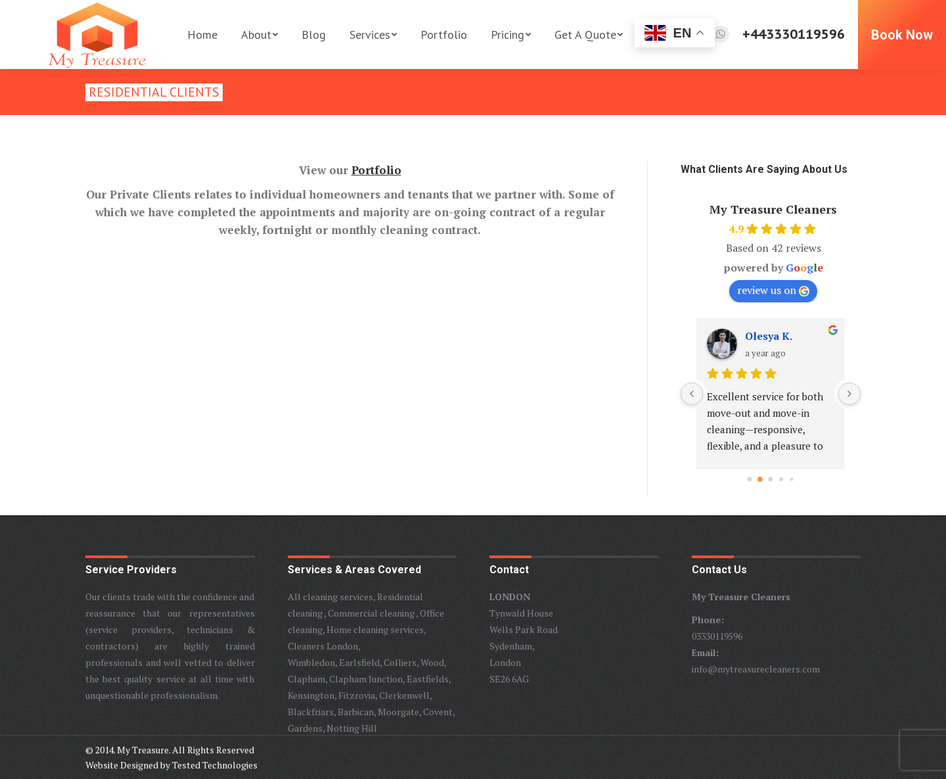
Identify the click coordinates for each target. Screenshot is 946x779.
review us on (773, 290)
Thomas (766, 336)
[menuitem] (202, 34)
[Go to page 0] (750, 479)
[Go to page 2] (771, 479)
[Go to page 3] (781, 479)
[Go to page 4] (792, 479)
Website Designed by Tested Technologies (171, 765)
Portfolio (376, 169)
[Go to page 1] (760, 479)
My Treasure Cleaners (773, 209)
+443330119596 (793, 34)
